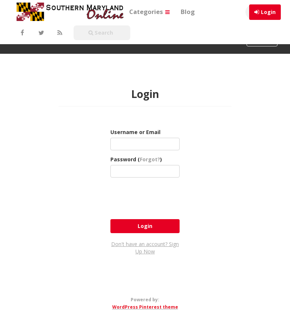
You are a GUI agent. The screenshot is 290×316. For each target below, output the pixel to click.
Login (268, 11)
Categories (149, 11)
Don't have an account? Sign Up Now (145, 247)
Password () (136, 159)
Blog (188, 11)
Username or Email (135, 132)
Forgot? (150, 159)
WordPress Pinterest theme (145, 307)
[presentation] (166, 197)
